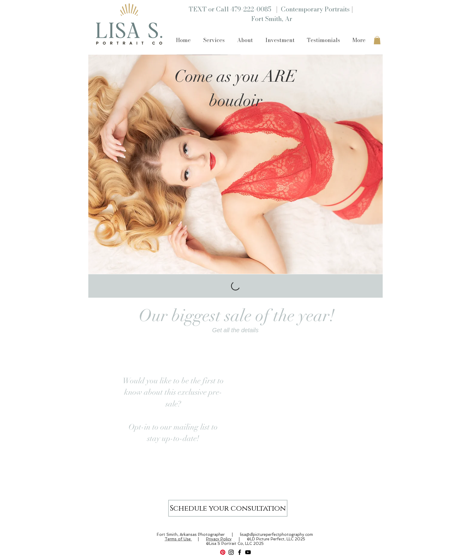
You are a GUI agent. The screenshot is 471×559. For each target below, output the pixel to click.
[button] (214, 40)
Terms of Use (178, 539)
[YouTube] (248, 552)
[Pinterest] (222, 552)
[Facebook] (239, 552)
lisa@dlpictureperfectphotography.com (276, 534)
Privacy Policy (219, 539)
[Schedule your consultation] (227, 508)
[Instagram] (231, 552)
